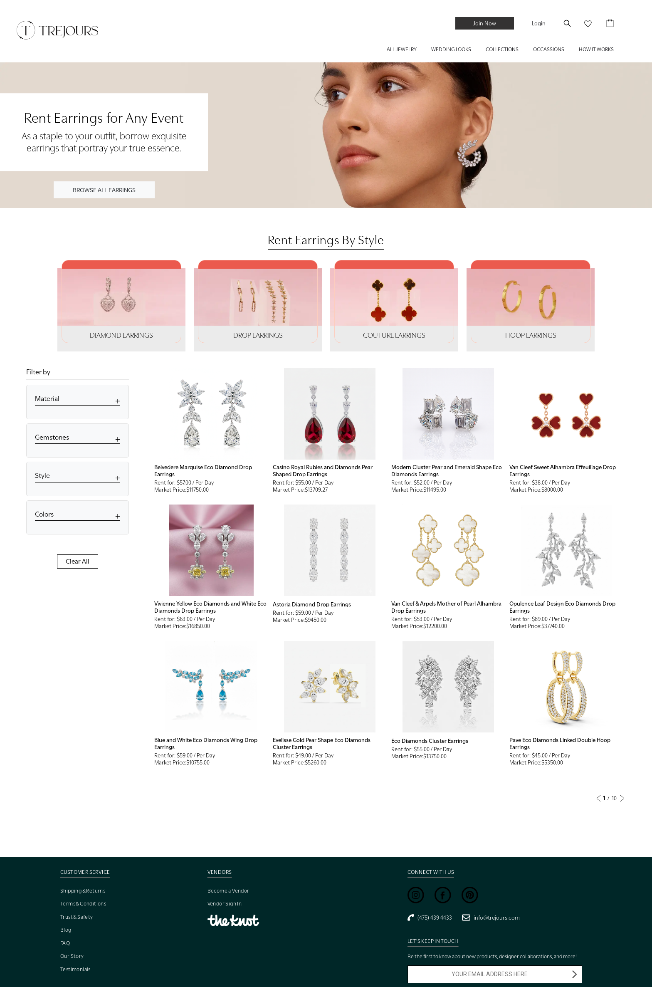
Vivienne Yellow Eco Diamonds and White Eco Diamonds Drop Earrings (210, 607)
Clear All (77, 561)
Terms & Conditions (83, 903)
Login (539, 23)
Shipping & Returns (82, 891)
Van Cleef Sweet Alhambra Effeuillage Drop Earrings (562, 470)
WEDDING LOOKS (451, 49)
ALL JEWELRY (402, 49)
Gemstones (52, 437)
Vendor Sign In (224, 903)
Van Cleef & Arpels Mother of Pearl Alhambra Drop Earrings (446, 607)
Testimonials (75, 969)
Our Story (72, 956)
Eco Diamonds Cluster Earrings (429, 740)
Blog (66, 930)
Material (47, 399)
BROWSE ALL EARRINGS (104, 189)
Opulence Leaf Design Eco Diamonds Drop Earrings (562, 607)
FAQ (65, 943)
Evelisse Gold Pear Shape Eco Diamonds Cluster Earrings (321, 743)
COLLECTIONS (502, 49)
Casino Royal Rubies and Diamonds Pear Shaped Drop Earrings (323, 470)
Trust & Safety (76, 917)
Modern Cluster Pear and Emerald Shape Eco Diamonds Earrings (446, 470)
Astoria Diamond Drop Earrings (312, 604)
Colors (44, 514)
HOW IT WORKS (596, 49)
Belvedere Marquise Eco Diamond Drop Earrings (203, 470)
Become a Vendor (228, 891)
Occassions (548, 49)
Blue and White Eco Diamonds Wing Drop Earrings (205, 743)
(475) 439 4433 (430, 917)
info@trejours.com (491, 917)
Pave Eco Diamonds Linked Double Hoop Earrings (559, 743)
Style (42, 476)
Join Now (484, 23)
